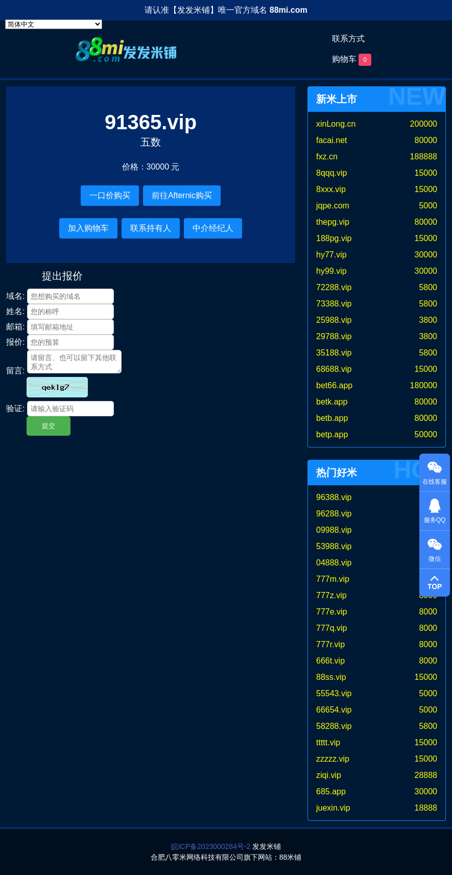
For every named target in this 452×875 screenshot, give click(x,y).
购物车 (351, 60)
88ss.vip (331, 677)
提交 (48, 426)
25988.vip (333, 320)
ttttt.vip (328, 742)
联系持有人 (150, 228)
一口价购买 (109, 195)
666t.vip (330, 660)
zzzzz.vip (332, 758)
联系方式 (348, 38)
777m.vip (332, 579)
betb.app (332, 418)
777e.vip (331, 611)
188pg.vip (333, 238)
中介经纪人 (213, 228)
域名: (15, 296)
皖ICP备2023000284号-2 (211, 846)
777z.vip (331, 595)
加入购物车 (88, 228)
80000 (426, 140)
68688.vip (333, 369)
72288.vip (333, 287)
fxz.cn (327, 156)
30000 (426, 254)
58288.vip (333, 726)
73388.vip (333, 303)
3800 (428, 320)
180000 (423, 385)
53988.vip (333, 546)
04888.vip (333, 562)
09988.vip (333, 530)
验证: (15, 408)
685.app (331, 791)
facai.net (331, 140)
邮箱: (15, 326)
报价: (15, 342)
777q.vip (331, 628)
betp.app (332, 434)
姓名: (15, 311)
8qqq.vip (331, 173)
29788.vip (333, 336)
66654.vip (333, 709)
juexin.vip (333, 807)
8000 (428, 611)
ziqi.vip (328, 775)
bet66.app (334, 385)
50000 (426, 434)
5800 (428, 287)
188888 (423, 156)
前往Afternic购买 (182, 195)
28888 (426, 775)
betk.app (331, 401)
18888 (426, 807)
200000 (423, 124)
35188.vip (333, 352)
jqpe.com (332, 205)
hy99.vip (331, 271)
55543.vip (333, 693)
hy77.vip (331, 254)
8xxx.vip (331, 189)
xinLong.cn (335, 124)
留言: (15, 370)
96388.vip (333, 497)
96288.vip (333, 513)
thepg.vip (332, 222)
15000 (426, 173)
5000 (428, 205)
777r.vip (330, 644)
